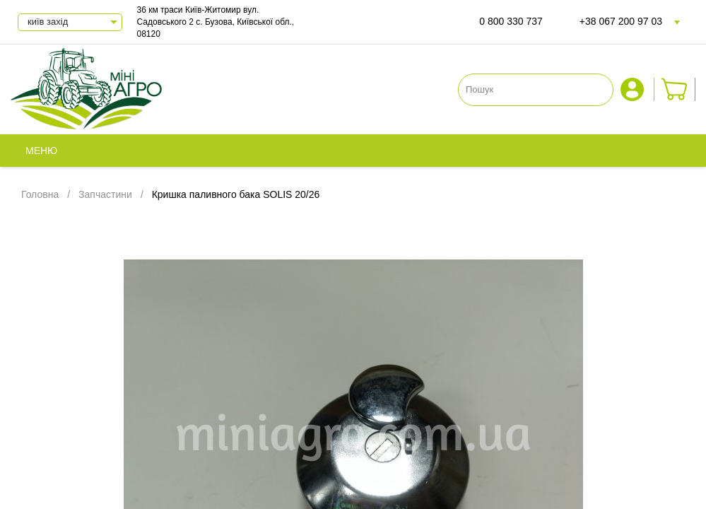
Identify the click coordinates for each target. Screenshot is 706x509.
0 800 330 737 (511, 21)
